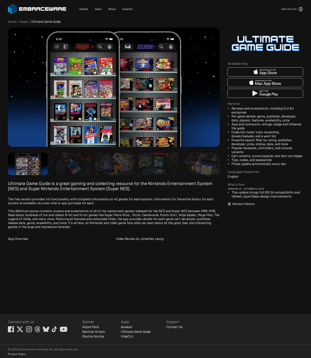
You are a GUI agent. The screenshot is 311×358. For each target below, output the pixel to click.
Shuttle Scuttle (93, 336)
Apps (98, 9)
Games (83, 9)
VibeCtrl (127, 336)
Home (12, 21)
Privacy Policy (17, 354)
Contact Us (174, 327)
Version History (241, 204)
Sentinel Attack (93, 331)
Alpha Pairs (90, 327)
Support (127, 9)
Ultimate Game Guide (136, 331)
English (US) (289, 9)
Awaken (126, 327)
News (112, 9)
